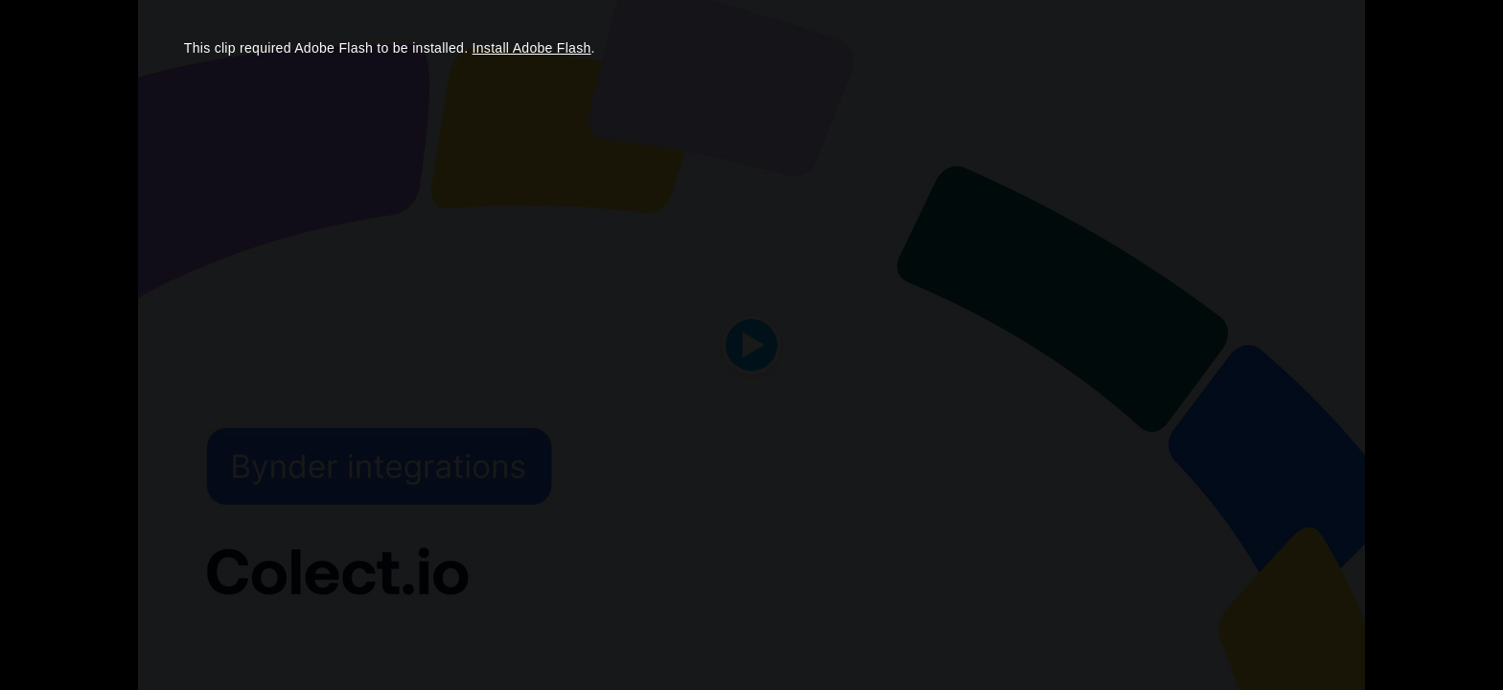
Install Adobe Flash (532, 48)
